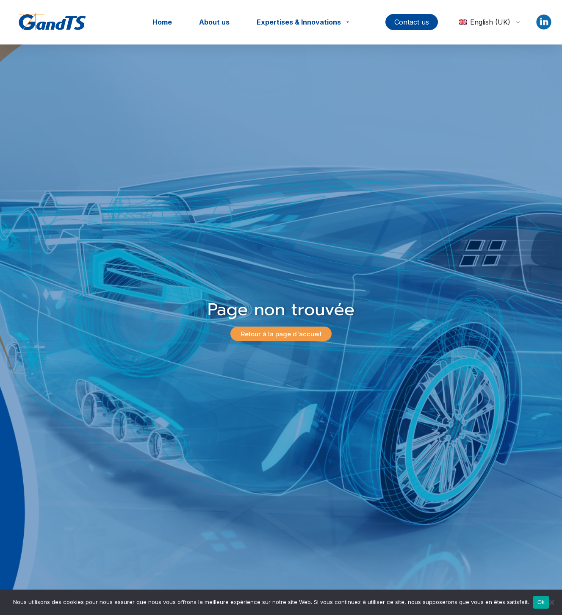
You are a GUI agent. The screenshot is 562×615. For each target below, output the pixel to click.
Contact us (411, 22)
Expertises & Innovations (299, 22)
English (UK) (484, 22)
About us (214, 22)
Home (162, 22)
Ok (541, 602)
